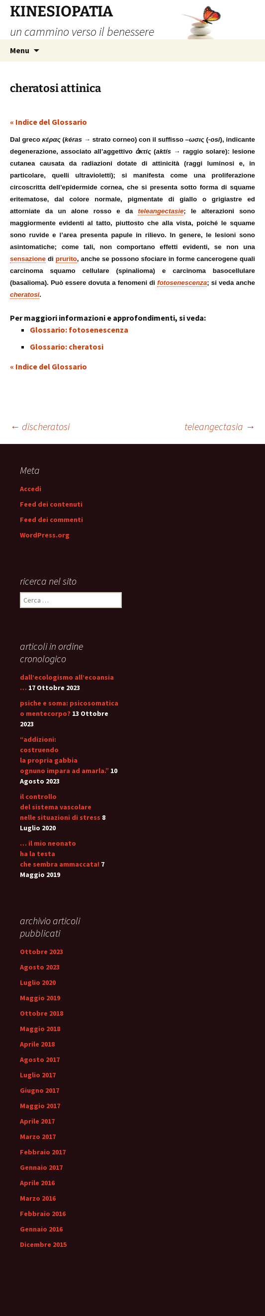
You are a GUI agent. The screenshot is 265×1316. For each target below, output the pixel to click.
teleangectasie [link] (160, 211)
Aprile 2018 (37, 1044)
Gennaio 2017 (41, 1167)
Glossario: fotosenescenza (79, 330)
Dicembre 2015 (43, 1244)
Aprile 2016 (37, 1182)
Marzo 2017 (38, 1136)
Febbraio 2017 (43, 1151)
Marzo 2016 (38, 1198)
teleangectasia (219, 426)
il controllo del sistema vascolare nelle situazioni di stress (60, 807)
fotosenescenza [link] (182, 282)
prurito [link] (66, 259)
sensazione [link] (28, 259)
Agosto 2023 (40, 967)
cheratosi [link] (24, 294)
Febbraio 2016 (43, 1213)
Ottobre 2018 (41, 1013)
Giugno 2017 (39, 1090)
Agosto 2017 (40, 1059)
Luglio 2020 (38, 982)
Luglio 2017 (38, 1074)
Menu (19, 50)
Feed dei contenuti (51, 504)
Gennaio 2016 (41, 1229)
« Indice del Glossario (48, 122)
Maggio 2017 (40, 1105)
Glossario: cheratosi (66, 346)
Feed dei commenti (51, 519)
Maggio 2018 (40, 1028)
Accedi (30, 488)
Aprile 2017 (37, 1121)
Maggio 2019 (40, 997)
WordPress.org (45, 534)
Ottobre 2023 (41, 951)
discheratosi (40, 426)
